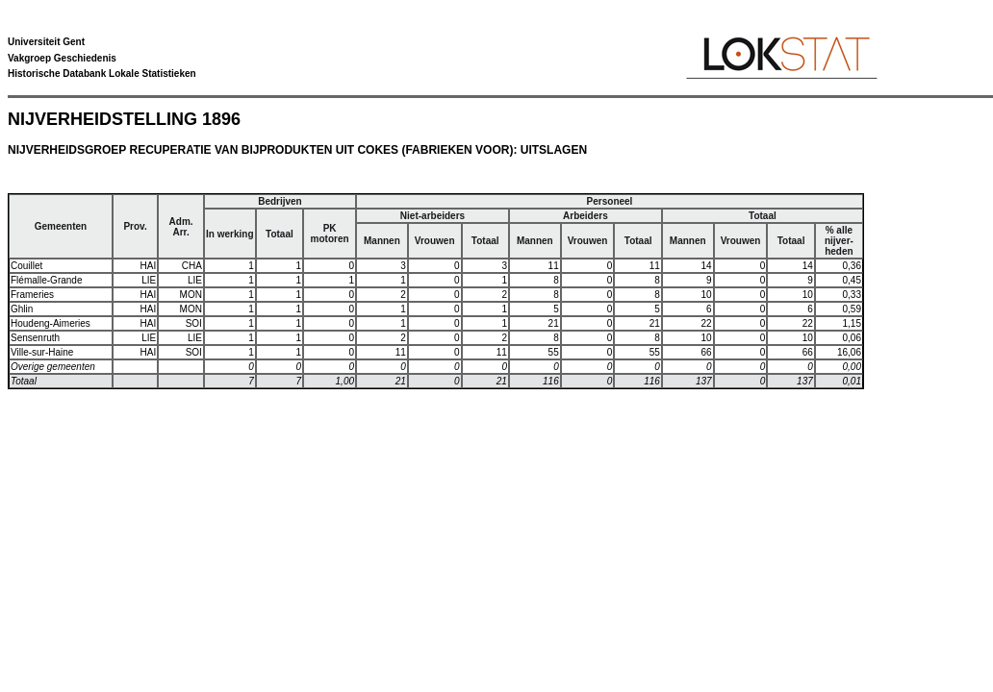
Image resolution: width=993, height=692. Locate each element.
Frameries (32, 294)
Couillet (26, 265)
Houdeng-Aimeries (50, 323)
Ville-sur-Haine (42, 352)
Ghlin (22, 309)
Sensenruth (35, 338)
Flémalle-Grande (46, 280)
